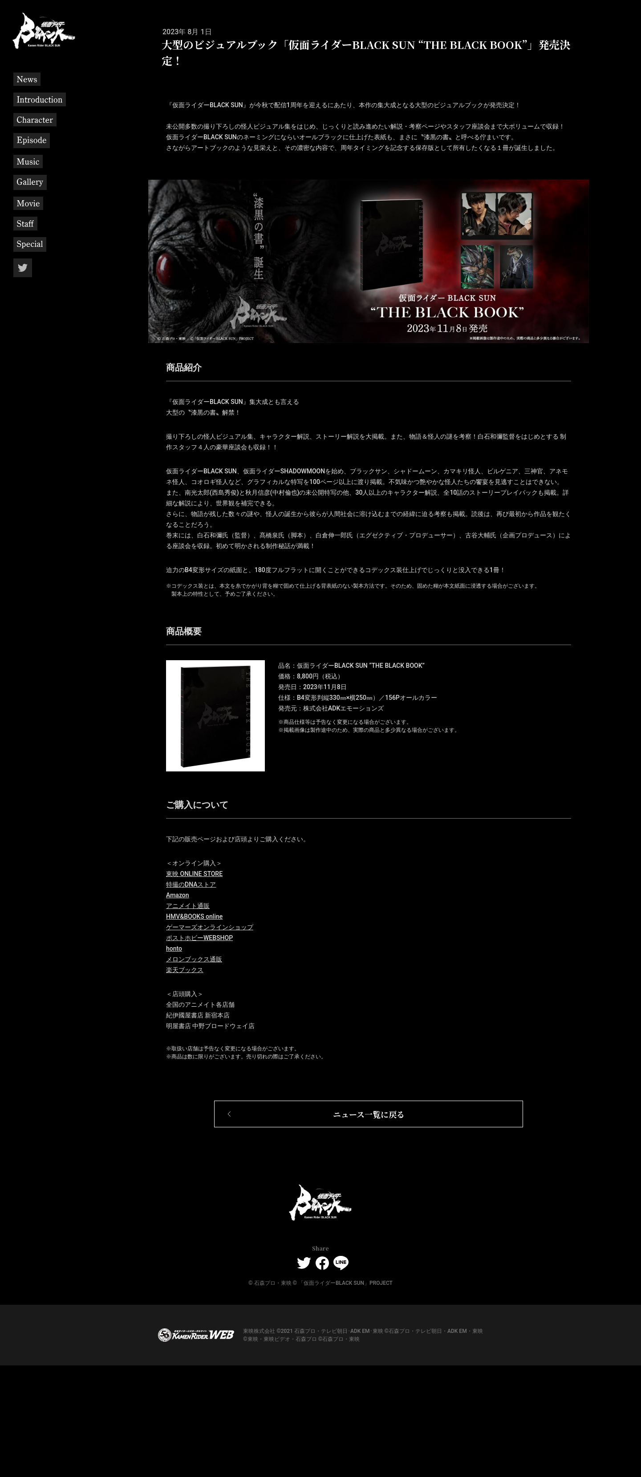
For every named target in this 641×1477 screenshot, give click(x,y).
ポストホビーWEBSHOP (199, 1049)
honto (174, 1059)
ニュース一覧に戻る (369, 1225)
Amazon (177, 1006)
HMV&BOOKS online (194, 1027)
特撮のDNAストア (191, 995)
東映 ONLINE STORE (194, 985)
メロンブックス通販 (194, 1070)
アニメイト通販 (188, 1017)
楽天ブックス (184, 1081)
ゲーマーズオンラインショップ (209, 1038)
